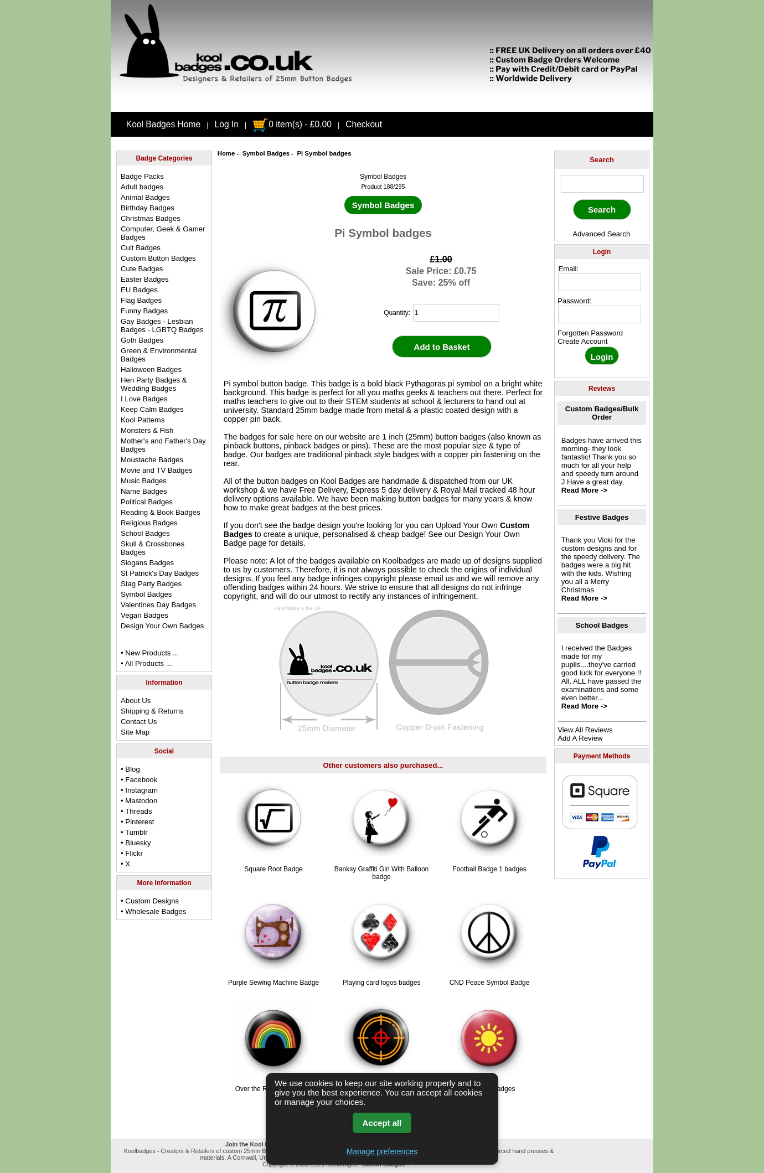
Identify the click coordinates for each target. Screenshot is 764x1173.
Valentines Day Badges (158, 605)
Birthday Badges (147, 208)
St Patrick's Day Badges (160, 573)
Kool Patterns (142, 420)
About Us (136, 700)
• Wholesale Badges (153, 911)
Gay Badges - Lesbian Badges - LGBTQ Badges (162, 325)
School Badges (145, 533)
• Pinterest (137, 822)
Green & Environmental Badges (159, 355)
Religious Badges (149, 523)
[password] (599, 314)
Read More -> (584, 490)
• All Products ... (146, 663)
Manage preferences (382, 1151)
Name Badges (144, 491)
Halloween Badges (151, 369)
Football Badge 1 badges (489, 869)
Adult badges (142, 187)
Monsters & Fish (147, 430)
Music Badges (144, 481)
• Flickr (132, 853)
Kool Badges (343, 481)
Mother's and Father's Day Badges (163, 445)
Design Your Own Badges (162, 626)
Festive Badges (602, 517)
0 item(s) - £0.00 (292, 124)
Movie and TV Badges (157, 470)
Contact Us (139, 721)
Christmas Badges (150, 218)
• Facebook (139, 780)
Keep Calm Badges (152, 409)
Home (226, 153)
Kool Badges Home (163, 124)
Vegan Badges (144, 615)
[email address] (599, 282)
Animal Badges (145, 197)
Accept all (382, 1123)
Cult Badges (141, 248)
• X (125, 864)
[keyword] (602, 184)
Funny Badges (144, 311)
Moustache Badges (152, 460)
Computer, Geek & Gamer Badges (163, 233)
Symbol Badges (266, 153)
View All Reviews (584, 730)
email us (439, 578)
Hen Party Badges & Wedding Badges (154, 384)
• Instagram (139, 790)
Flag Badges (141, 300)
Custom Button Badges (158, 258)
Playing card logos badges (382, 982)
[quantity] (456, 313)
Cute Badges (142, 269)
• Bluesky (136, 843)
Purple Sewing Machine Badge (273, 982)
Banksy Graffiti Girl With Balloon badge (381, 873)
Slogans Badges (147, 563)
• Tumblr (134, 832)
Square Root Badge (273, 869)
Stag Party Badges (151, 584)
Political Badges (147, 502)
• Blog (130, 769)
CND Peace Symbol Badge (490, 982)
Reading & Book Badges (160, 512)
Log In (227, 124)
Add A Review (579, 738)
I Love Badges (144, 399)
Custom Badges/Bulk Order (602, 413)
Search (602, 160)
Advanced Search (601, 234)
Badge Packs (142, 176)
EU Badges (139, 290)
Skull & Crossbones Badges (152, 548)
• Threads (136, 811)
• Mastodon (139, 801)
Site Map (135, 732)
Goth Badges (142, 340)
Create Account (582, 341)
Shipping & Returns (152, 711)
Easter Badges (145, 279)
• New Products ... (150, 653)
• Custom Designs (150, 901)
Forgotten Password (590, 333)
